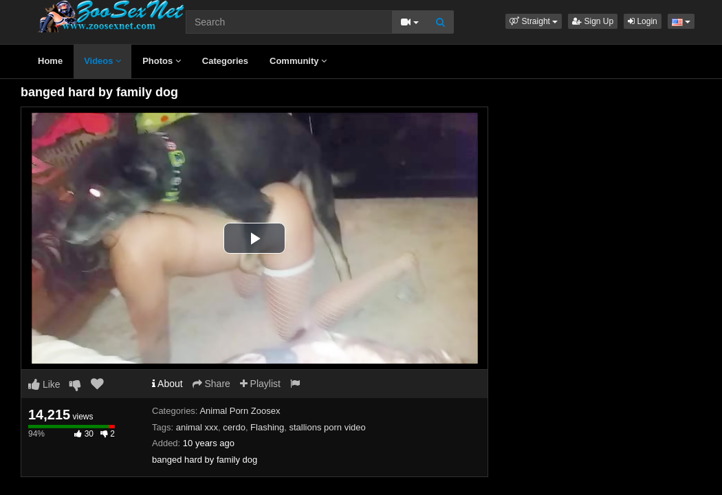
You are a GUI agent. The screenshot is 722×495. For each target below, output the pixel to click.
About (167, 383)
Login (642, 21)
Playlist (260, 383)
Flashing (267, 427)
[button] (533, 21)
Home (50, 61)
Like (44, 384)
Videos (102, 61)
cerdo (234, 427)
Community (298, 61)
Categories (225, 61)
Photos (161, 61)
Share (211, 383)
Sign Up (592, 21)
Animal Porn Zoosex (239, 411)
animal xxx (197, 427)
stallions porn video (327, 427)
